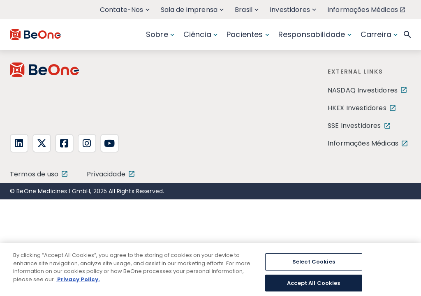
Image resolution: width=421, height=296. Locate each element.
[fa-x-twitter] (41, 143)
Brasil (247, 9)
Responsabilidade (315, 34)
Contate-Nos (125, 9)
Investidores (293, 9)
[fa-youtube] (109, 143)
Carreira (379, 34)
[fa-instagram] (87, 143)
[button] (407, 34)
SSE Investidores (354, 125)
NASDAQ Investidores (363, 90)
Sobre (160, 34)
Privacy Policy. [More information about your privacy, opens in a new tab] (78, 286)
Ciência (200, 34)
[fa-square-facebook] (64, 143)
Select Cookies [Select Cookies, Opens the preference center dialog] (313, 269)
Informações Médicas (366, 9)
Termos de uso (34, 174)
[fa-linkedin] (19, 143)
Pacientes (248, 34)
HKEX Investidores (357, 108)
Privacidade (106, 174)
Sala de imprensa (192, 9)
